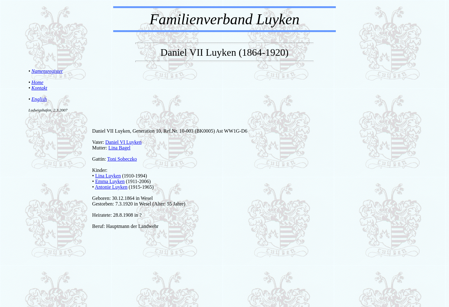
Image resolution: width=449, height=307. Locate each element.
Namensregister (47, 71)
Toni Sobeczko (122, 159)
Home (37, 82)
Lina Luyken (108, 175)
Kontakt (39, 88)
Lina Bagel (120, 147)
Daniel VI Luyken (123, 142)
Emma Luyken (110, 181)
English (39, 99)
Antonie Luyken (111, 187)
